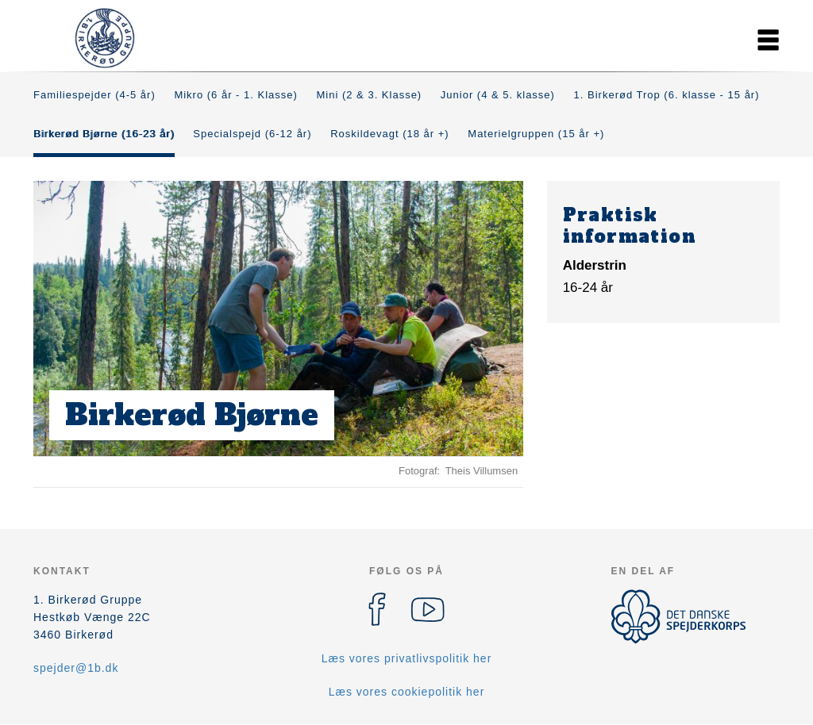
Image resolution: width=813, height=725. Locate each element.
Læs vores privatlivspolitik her (407, 658)
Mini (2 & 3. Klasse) (369, 95)
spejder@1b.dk (75, 668)
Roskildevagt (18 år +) (389, 134)
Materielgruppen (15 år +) (536, 134)
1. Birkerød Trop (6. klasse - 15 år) (667, 95)
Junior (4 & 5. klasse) (498, 95)
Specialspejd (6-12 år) (252, 134)
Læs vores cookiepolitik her (407, 691)
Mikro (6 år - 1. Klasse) (235, 95)
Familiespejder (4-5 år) (94, 95)
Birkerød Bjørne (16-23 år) (104, 134)
